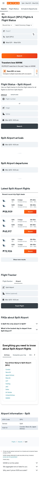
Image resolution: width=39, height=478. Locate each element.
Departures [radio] (14, 94)
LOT (7, 381)
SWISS (8, 398)
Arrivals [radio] (4, 94)
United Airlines (10, 395)
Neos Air (8, 372)
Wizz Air (8, 378)
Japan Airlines (10, 375)
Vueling (8, 384)
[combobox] (7, 25)
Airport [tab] (18, 281)
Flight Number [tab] (8, 281)
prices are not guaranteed (10, 457)
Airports (20, 441)
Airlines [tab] (7, 355)
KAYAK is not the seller (20, 463)
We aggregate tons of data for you (20, 466)
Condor (8, 369)
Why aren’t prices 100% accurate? (20, 470)
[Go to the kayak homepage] (13, 3)
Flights (13, 441)
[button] (3, 3)
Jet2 (7, 387)
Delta (7, 389)
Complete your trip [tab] (19, 355)
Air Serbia (9, 392)
